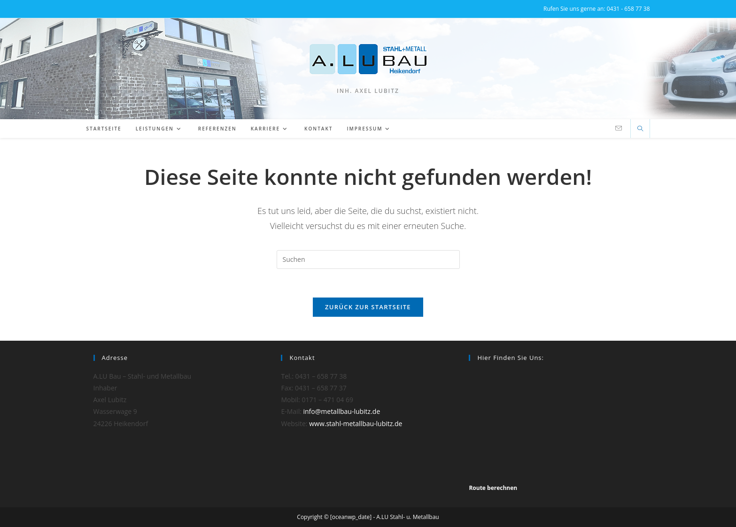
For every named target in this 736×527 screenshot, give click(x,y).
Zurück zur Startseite (368, 307)
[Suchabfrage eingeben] (368, 259)
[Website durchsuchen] (640, 129)
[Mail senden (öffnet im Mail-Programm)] (619, 128)
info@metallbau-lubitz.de (341, 411)
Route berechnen (493, 488)
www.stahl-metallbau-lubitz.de (355, 423)
